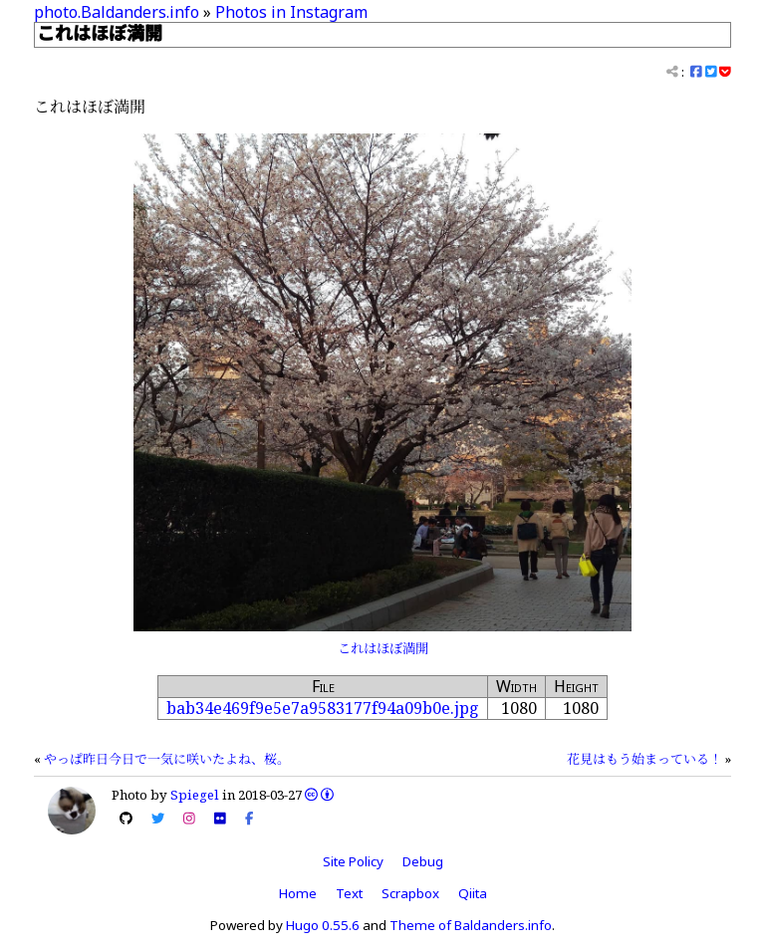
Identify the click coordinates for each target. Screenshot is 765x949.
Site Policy (353, 861)
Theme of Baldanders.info (470, 925)
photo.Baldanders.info (116, 12)
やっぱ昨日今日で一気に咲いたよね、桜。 (167, 759)
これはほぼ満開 (383, 648)
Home (298, 893)
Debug (422, 861)
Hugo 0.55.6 (323, 925)
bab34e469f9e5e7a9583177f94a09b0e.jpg (322, 708)
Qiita (472, 893)
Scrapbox (410, 893)
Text (349, 893)
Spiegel (194, 795)
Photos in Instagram (291, 12)
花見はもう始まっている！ (644, 759)
